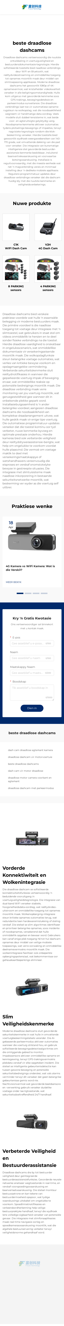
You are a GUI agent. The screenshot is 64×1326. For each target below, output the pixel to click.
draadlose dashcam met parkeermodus (31, 788)
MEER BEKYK (13, 582)
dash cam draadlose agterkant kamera (30, 750)
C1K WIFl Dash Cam (16, 246)
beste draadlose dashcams (23, 763)
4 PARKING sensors (48, 288)
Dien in (32, 708)
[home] (32, 7)
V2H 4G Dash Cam (48, 246)
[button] (20, 593)
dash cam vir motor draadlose (25, 770)
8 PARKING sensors (16, 288)
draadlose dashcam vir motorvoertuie (30, 757)
